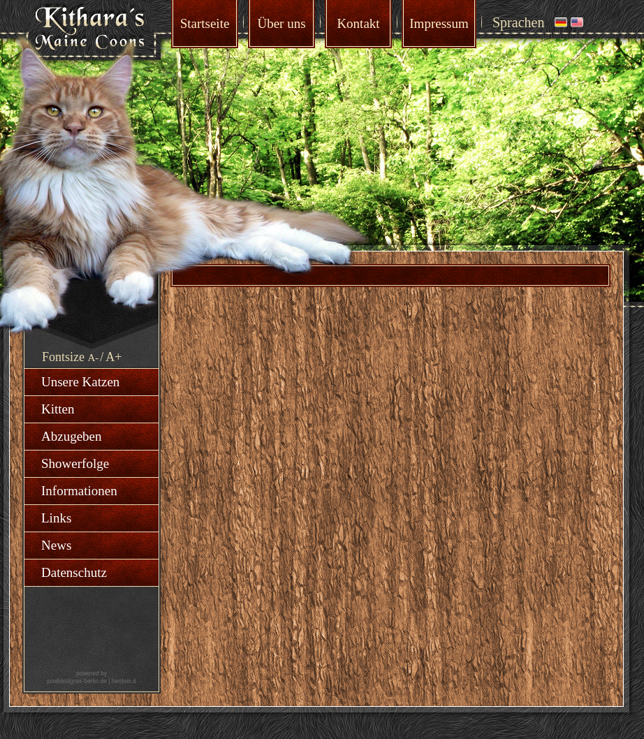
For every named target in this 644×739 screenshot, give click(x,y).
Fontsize (63, 357)
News (56, 545)
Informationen (79, 490)
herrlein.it (124, 681)
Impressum (438, 23)
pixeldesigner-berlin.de (77, 681)
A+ (113, 357)
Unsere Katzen (80, 381)
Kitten (58, 409)
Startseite (205, 23)
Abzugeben (71, 436)
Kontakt (358, 23)
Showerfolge (75, 463)
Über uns (281, 23)
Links (56, 518)
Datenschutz (74, 572)
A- (93, 357)
